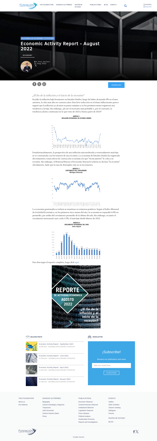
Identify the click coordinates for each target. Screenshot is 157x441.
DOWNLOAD (116, 85)
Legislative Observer (85, 410)
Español (148, 4)
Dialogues (112, 410)
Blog (106, 5)
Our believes (23, 405)
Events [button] (113, 5)
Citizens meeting (114, 407)
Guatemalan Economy (86, 419)
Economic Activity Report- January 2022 (55, 379)
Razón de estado (78, 6)
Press (45, 416)
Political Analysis (84, 416)
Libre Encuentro (48, 410)
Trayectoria (47, 407)
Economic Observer (85, 402)
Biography (46, 402)
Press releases (83, 413)
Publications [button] (95, 5)
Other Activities (113, 405)
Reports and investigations (88, 422)
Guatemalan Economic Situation (38, 38)
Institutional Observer (86, 407)
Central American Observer (88, 405)
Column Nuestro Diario (51, 413)
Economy (27, 55)
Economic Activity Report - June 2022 (53, 356)
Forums (111, 413)
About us (22, 402)
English (148, 7)
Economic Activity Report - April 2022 (53, 367)
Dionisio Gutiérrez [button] (64, 5)
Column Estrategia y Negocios (53, 405)
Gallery (111, 402)
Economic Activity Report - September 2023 (56, 344)
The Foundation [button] (46, 5)
